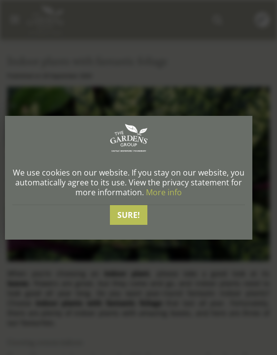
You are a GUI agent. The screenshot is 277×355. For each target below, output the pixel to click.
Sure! (128, 215)
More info (164, 192)
